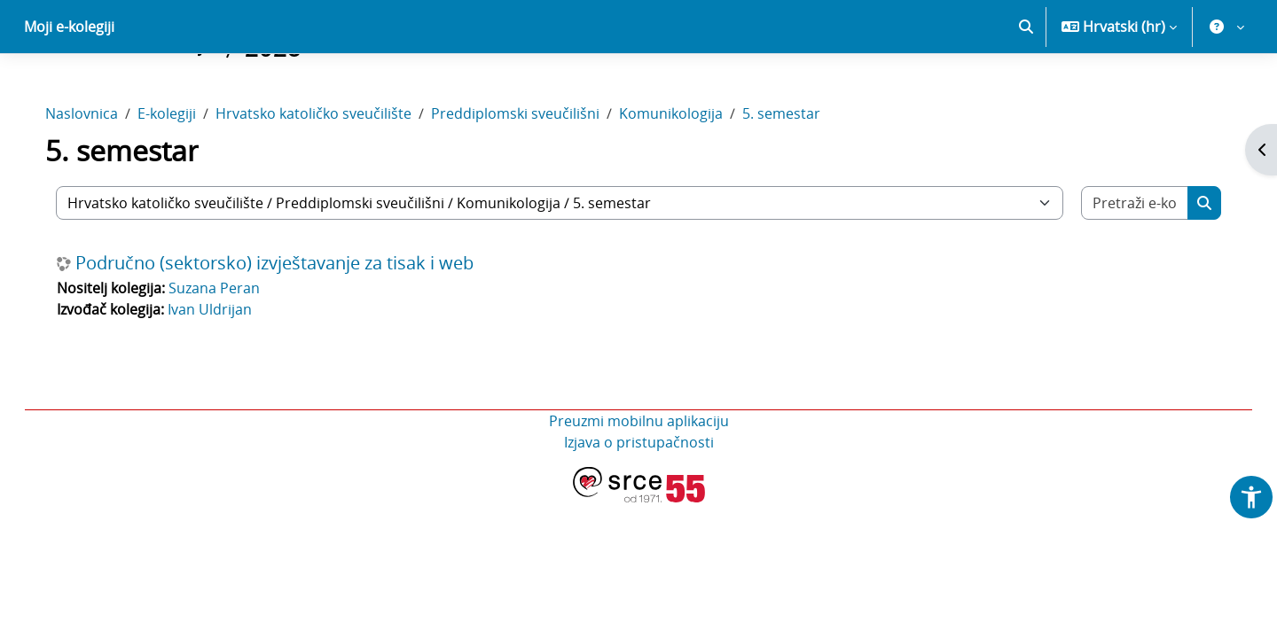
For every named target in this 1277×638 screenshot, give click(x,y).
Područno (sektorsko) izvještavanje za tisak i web (292, 325)
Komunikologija (688, 175)
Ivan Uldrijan (227, 371)
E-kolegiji (184, 175)
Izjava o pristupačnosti (639, 504)
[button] (1026, 88)
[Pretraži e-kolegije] (1119, 265)
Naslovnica (99, 175)
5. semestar (799, 175)
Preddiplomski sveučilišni (533, 175)
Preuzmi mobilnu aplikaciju (639, 483)
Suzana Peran (232, 350)
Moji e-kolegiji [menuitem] (69, 88)
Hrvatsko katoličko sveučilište (331, 175)
